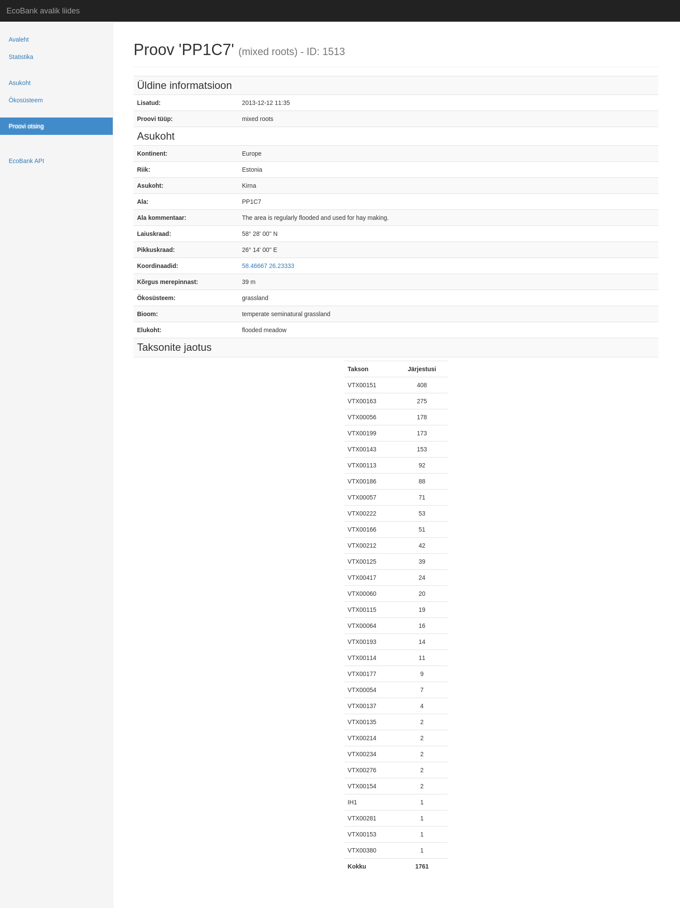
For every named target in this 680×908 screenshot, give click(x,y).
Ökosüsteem (26, 100)
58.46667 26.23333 (268, 265)
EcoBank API (26, 160)
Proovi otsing (26, 126)
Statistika (21, 56)
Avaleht (19, 39)
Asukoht (20, 82)
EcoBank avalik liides (43, 11)
